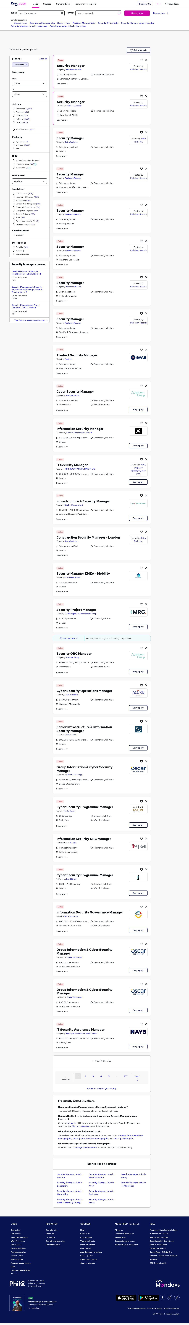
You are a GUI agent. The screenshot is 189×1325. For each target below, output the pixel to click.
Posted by (17, 137)
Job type (16, 104)
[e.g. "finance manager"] (41, 13)
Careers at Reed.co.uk (124, 1233)
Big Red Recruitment (74, 505)
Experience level (20, 230)
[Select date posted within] (29, 181)
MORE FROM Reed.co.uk (127, 1224)
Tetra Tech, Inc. (71, 142)
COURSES (85, 1224)
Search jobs (137, 13)
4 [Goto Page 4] (101, 1076)
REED (152, 1224)
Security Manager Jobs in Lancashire (29, 26)
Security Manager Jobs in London (137, 23)
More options (19, 242)
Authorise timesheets (159, 1233)
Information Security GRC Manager (83, 839)
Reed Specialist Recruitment (162, 1241)
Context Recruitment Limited (79, 432)
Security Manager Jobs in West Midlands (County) (69, 1201)
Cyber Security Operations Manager (84, 691)
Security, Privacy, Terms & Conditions (163, 1310)
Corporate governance (125, 1241)
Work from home (18, 1241)
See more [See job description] (63, 83)
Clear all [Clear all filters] (43, 58)
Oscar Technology (74, 774)
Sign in (75, 1126)
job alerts (71, 1123)
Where (71, 12)
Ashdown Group (72, 395)
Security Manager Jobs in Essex (101, 1201)
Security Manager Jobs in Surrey (133, 1176)
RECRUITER (51, 1224)
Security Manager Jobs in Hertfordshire (133, 1184)
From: (14, 78)
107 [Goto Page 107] (125, 1076)
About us (119, 1230)
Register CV (145, 3)
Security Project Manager (76, 610)
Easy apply (138, 409)
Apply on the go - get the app (101, 1088)
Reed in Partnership (158, 1245)
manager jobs (124, 1135)
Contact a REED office (20, 1270)
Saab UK (68, 359)
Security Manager (24, 49)
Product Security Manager (77, 355)
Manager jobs (20, 23)
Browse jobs (160, 13)
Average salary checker (21, 1263)
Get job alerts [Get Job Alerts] (138, 50)
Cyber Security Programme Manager (84, 807)
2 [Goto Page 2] (85, 1076)
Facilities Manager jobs (84, 23)
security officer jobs (123, 1138)
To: (13, 89)
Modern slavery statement (126, 1245)
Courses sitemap (87, 1263)
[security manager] (20, 65)
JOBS (14, 1224)
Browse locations (18, 1248)
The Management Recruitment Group (80, 613)
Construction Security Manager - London (88, 537)
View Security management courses (31, 320)
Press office (120, 1237)
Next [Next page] (137, 1077)
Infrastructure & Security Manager (83, 501)
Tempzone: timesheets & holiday (164, 1230)
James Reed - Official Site (161, 1252)
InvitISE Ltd (71, 879)
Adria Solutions (71, 916)
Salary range (18, 72)
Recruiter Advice (53, 1245)
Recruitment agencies (55, 1241)
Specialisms (18, 189)
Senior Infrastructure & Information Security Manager (84, 729)
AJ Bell (73, 843)
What (14, 12)
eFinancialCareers (72, 577)
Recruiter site (51, 1230)
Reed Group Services (159, 1237)
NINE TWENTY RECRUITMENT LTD (80, 469)
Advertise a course (88, 1259)
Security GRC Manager (74, 654)
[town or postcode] (98, 13)
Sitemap (14, 1274)
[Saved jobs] (172, 4)
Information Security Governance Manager (89, 912)
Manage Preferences (137, 1310)
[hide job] (146, 60)
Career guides (86, 1256)
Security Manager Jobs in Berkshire (101, 1193)
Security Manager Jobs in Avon (101, 1184)
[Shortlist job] (141, 60)
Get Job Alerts (69, 638)
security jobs (79, 1138)
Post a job (50, 1233)
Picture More (70, 735)
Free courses (85, 1248)
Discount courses (87, 1245)
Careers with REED (158, 1248)
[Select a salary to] (29, 94)
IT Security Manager (72, 465)
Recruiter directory (19, 1237)
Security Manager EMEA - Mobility (83, 573)
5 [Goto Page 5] (108, 1076)
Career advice (17, 1256)
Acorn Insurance (71, 695)
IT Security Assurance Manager (80, 1030)
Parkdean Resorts (73, 69)
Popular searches (18, 1252)
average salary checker (85, 1147)
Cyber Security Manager (75, 391)
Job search (16, 1233)
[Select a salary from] (29, 83)
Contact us (15, 1230)
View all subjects (87, 1241)
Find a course (86, 1237)
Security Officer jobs (108, 23)
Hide (14, 156)
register (85, 1126)
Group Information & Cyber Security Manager (84, 769)
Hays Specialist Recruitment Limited (81, 1033)
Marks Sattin (69, 811)
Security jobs (63, 23)
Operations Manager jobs (42, 23)
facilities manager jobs (97, 1138)
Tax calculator (17, 1259)
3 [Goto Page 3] (93, 1076)
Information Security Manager (80, 429)
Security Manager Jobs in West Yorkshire (101, 1176)
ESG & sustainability (158, 1263)
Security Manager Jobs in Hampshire (68, 26)
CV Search (50, 1237)
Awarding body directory (91, 1252)
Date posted (18, 175)
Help (13, 1267)
